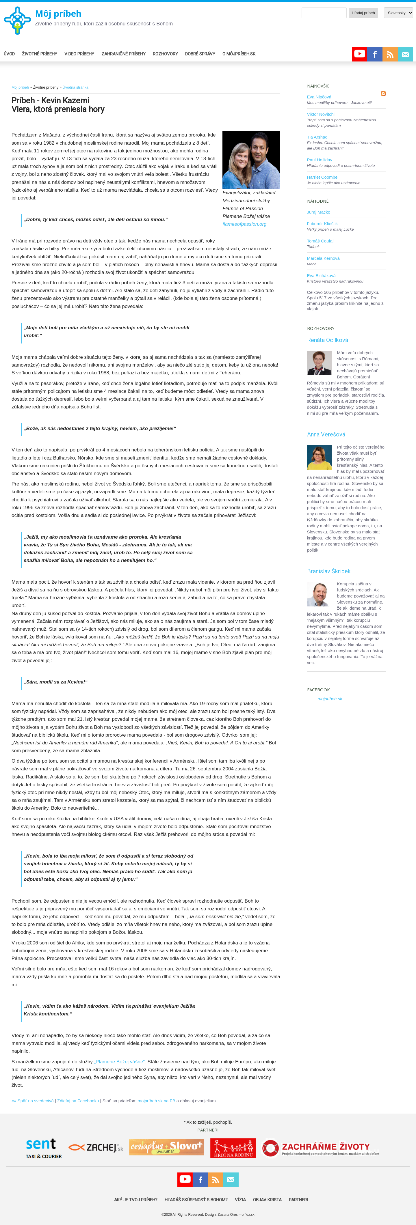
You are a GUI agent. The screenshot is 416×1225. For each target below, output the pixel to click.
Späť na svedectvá (36, 1100)
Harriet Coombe (322, 177)
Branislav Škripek (329, 571)
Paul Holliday (320, 159)
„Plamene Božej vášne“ (119, 1062)
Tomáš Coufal (320, 240)
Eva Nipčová (319, 96)
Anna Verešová (326, 434)
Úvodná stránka (75, 87)
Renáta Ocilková (327, 340)
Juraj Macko (318, 212)
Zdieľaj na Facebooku (78, 1100)
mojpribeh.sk (330, 698)
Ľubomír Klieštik (322, 223)
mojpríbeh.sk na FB (156, 1100)
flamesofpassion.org (244, 224)
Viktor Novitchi (321, 114)
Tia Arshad (317, 137)
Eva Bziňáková (321, 275)
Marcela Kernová (323, 258)
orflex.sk (248, 1215)
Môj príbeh (58, 13)
